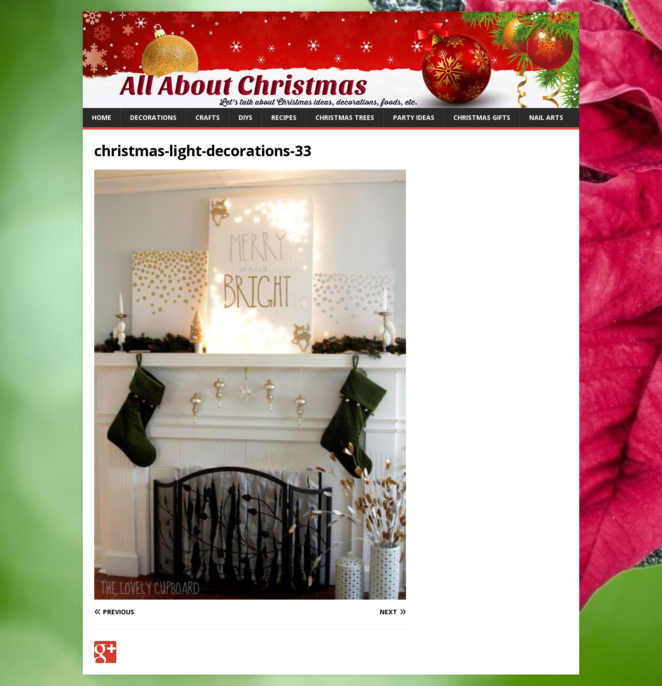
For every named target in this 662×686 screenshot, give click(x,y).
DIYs (245, 117)
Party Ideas (413, 117)
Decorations (153, 117)
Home (101, 117)
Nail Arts (546, 117)
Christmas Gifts (481, 117)
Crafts (207, 117)
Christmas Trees (344, 117)
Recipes (284, 117)
